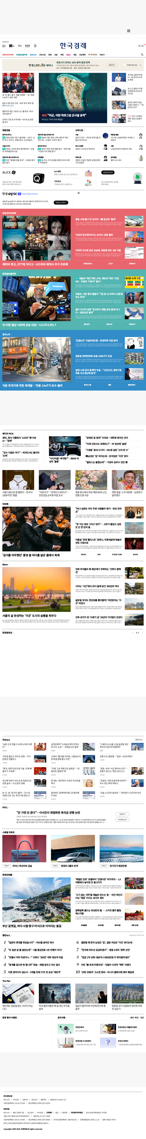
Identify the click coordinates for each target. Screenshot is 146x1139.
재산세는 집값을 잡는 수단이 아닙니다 (17, 1007)
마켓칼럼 (41, 157)
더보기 (102, 55)
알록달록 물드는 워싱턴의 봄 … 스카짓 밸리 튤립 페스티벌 (98, 912)
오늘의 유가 (6, 146)
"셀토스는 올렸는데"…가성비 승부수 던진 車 (106, 462)
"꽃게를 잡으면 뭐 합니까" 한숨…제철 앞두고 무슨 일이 (34, 964)
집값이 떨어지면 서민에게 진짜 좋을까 (90, 1007)
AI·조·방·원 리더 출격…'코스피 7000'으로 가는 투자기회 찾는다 (16, 794)
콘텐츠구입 (20, 1112)
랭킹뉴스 (6, 935)
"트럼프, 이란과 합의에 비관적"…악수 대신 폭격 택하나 (114, 782)
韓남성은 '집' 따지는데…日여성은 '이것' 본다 (106, 456)
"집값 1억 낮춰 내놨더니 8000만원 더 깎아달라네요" (105, 957)
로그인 (141, 45)
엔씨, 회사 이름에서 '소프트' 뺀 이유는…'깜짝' (19, 439)
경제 (49, 54)
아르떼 (5, 503)
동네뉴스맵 (87, 385)
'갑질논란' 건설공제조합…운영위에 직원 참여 (96, 340)
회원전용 (6, 130)
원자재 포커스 (7, 134)
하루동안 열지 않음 (132, 65)
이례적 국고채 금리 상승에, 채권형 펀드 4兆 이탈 (98, 250)
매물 (109, 385)
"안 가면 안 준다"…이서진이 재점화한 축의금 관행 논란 (48, 812)
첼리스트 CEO (116, 160)
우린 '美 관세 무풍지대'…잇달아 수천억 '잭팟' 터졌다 (106, 964)
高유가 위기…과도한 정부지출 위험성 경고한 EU (87, 138)
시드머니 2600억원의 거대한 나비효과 (122, 138)
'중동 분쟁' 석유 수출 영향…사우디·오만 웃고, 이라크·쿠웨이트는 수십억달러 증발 (18, 140)
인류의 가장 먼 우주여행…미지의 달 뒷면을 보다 (17, 120)
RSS (56, 1112)
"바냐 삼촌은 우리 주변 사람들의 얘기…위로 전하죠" (98, 510)
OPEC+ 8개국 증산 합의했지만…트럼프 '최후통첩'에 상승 (18, 150)
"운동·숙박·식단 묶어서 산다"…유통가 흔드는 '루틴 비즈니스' (114, 770)
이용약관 (64, 1112)
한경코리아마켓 (7, 54)
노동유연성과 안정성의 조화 (121, 148)
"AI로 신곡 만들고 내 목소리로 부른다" (17, 746)
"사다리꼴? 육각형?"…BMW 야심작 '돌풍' (64, 460)
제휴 (14, 1112)
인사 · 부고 (134, 1017)
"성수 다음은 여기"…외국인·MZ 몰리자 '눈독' (20, 454)
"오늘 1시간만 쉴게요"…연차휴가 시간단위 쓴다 (120, 792)
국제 (61, 54)
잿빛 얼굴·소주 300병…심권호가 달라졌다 (127, 494)
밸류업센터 (131, 385)
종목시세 (109, 324)
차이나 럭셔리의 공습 (17, 866)
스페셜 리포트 (8, 832)
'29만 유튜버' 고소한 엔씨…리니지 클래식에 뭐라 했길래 (107, 972)
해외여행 (117, 925)
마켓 (132, 263)
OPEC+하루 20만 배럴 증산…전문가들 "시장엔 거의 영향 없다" (54, 150)
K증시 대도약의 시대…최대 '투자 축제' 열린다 (17, 104)
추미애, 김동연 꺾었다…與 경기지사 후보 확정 (135, 77)
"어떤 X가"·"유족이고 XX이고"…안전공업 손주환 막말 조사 (54, 494)
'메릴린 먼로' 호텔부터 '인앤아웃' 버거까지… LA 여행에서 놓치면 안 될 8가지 (98, 881)
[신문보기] (3, 45)
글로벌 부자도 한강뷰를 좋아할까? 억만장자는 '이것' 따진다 (98, 601)
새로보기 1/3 (138, 740)
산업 (55, 54)
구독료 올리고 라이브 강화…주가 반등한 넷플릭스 (16, 758)
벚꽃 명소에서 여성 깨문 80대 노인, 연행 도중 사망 (91, 494)
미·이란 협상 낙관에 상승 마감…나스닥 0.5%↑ (29, 325)
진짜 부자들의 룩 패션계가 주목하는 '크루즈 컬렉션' (98, 570)
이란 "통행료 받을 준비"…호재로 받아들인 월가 (18, 161)
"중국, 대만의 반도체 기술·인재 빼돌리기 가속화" (17, 770)
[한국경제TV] (11, 45)
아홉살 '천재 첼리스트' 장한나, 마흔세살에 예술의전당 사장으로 (98, 541)
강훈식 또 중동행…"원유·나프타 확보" (116, 756)
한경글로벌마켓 (21, 54)
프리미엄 (93, 54)
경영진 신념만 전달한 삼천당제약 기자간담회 (87, 161)
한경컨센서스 (87, 263)
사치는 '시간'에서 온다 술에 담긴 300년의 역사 (97, 586)
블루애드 (44, 1099)
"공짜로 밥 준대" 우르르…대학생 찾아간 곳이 (106, 437)
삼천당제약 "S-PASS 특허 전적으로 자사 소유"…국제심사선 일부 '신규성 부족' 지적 (65, 747)
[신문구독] (35, 45)
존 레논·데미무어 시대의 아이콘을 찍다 (65, 782)
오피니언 (42, 54)
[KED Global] (27, 45)
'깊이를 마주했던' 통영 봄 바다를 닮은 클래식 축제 (30, 555)
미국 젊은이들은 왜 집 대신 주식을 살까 (54, 1007)
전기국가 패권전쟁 (113, 866)
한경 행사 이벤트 (9, 1017)
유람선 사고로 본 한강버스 (85, 148)
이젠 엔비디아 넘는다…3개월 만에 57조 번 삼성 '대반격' (34, 972)
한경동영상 (7, 632)
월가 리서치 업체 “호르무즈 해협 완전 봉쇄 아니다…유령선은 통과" (97, 311)
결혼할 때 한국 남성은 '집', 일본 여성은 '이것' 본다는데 (106, 942)
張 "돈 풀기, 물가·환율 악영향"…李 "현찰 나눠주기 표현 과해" (18, 96)
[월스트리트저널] (19, 45)
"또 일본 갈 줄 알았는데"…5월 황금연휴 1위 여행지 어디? (35, 950)
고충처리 (25, 1099)
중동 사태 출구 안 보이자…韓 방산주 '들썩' (95, 219)
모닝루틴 (82, 54)
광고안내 (34, 1099)
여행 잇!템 (134, 925)
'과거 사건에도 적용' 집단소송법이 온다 (135, 118)
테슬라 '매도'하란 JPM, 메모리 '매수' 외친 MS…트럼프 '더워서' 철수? (53, 138)
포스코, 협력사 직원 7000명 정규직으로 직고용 (135, 91)
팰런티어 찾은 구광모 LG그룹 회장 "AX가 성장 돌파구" (17, 112)
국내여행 (101, 925)
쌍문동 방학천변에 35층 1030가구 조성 (93, 356)
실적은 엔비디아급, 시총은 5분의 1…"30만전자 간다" (136, 105)
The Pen (6, 980)
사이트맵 (40, 1112)
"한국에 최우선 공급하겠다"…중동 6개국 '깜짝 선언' (105, 950)
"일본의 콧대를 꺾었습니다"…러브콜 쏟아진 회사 (31, 942)
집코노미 (33, 54)
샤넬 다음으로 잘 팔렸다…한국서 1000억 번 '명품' (17, 494)
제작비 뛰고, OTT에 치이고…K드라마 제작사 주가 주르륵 (35, 264)
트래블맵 (84, 925)
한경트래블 (7, 874)
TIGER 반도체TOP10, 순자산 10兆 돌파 (94, 234)
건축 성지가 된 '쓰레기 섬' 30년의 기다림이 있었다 (98, 617)
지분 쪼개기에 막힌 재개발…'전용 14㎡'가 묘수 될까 (32, 385)
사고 (142, 1017)
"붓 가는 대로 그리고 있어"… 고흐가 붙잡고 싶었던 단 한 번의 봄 (98, 525)
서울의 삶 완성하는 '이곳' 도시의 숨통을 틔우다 (29, 615)
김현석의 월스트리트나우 (46, 134)
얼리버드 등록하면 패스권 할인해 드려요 (65, 794)
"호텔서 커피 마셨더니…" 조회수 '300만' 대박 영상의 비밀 (35, 957)
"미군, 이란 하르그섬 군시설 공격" (64, 115)
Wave (68, 54)
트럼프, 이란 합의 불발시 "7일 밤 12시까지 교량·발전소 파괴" (99, 295)
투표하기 (122, 814)
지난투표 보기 (122, 819)
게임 (74, 54)
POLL (5, 807)
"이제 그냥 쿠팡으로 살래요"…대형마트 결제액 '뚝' (65, 770)
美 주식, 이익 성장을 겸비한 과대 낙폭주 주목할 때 (54, 161)
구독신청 (16, 1099)
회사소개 (6, 1099)
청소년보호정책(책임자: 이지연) (96, 1112)
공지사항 (61, 1017)
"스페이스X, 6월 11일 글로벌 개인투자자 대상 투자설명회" (114, 746)
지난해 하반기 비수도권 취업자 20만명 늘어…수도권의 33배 (16, 782)
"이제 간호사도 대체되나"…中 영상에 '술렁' (106, 444)
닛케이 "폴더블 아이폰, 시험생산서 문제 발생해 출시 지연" (66, 758)
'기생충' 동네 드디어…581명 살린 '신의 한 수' (106, 450)
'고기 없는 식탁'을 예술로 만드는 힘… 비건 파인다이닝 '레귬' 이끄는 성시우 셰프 (98, 896)
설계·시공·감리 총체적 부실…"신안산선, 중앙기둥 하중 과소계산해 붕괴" (98, 372)
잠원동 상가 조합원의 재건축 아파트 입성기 (127, 1007)
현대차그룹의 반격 (64, 866)
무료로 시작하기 (61, 202)
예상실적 (87, 324)
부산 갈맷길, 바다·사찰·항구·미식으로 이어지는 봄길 (31, 926)
